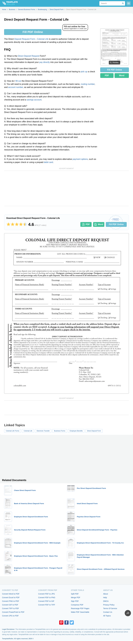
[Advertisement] (66, 188)
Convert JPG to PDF (10, 616)
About (105, 594)
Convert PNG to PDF (10, 601)
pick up (84, 71)
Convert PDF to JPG (46, 594)
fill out (18, 81)
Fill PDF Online (33, 32)
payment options (80, 159)
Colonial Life (42, 39)
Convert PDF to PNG (46, 597)
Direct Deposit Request (28, 56)
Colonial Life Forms (12, 431)
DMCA (105, 601)
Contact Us (107, 612)
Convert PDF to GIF (46, 601)
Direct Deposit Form (94, 431)
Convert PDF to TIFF (46, 605)
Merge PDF (75, 597)
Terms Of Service (110, 608)
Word (121, 75)
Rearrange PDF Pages (80, 608)
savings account (34, 100)
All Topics (107, 616)
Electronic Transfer (43, 431)
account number (15, 87)
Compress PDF (77, 605)
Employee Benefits (76, 431)
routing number (88, 84)
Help (105, 597)
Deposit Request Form (24, 39)
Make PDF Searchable (80, 612)
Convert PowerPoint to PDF (13, 612)
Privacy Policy (108, 605)
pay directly (44, 62)
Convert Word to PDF (10, 594)
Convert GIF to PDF (10, 605)
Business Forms (59, 431)
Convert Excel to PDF (11, 597)
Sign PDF (75, 601)
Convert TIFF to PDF (10, 608)
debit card (48, 162)
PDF (107, 75)
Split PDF (75, 594)
